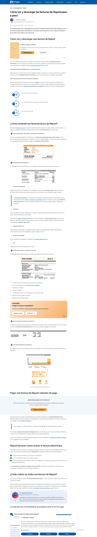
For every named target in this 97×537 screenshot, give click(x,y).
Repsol (37, 82)
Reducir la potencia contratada (33, 199)
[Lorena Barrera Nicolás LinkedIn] (11, 22)
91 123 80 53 (78, 18)
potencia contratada (20, 197)
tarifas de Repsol (22, 218)
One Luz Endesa (13, 527)
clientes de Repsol (35, 65)
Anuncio (64, 57)
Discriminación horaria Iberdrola (17, 533)
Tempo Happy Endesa (15, 529)
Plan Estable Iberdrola (15, 531)
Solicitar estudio (18, 313)
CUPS (46, 139)
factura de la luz (21, 128)
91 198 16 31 (43, 52)
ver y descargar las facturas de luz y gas (42, 488)
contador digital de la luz (41, 239)
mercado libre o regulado (33, 285)
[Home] (11, 8)
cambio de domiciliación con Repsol (33, 86)
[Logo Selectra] (15, 2)
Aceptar (67, 534)
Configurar (30, 534)
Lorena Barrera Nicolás (21, 19)
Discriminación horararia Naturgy (17, 535)
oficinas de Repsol (26, 420)
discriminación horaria (51, 218)
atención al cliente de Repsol (58, 437)
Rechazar (48, 534)
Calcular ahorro (27, 52)
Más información (25, 530)
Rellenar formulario (38, 409)
